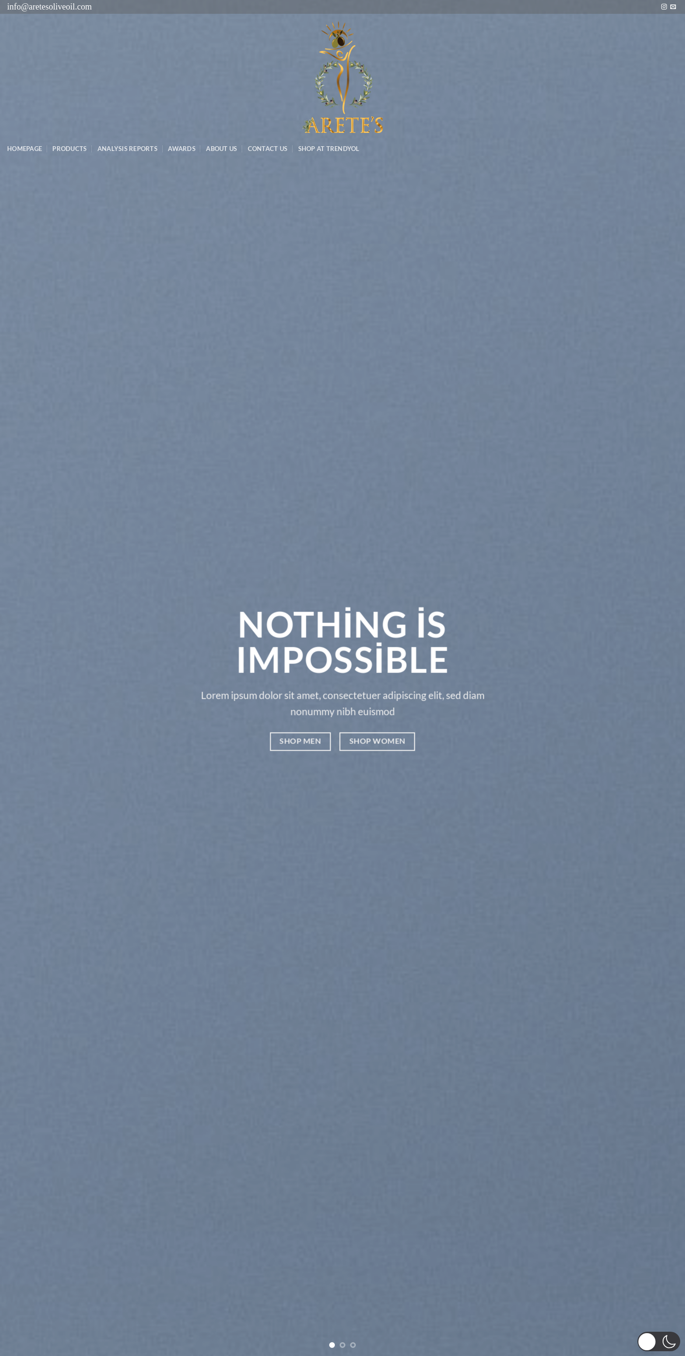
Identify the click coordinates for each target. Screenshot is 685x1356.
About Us (221, 148)
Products (69, 148)
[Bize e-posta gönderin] (673, 7)
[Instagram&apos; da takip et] (664, 7)
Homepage (24, 148)
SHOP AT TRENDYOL (329, 148)
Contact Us (268, 148)
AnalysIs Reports (127, 148)
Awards (182, 148)
